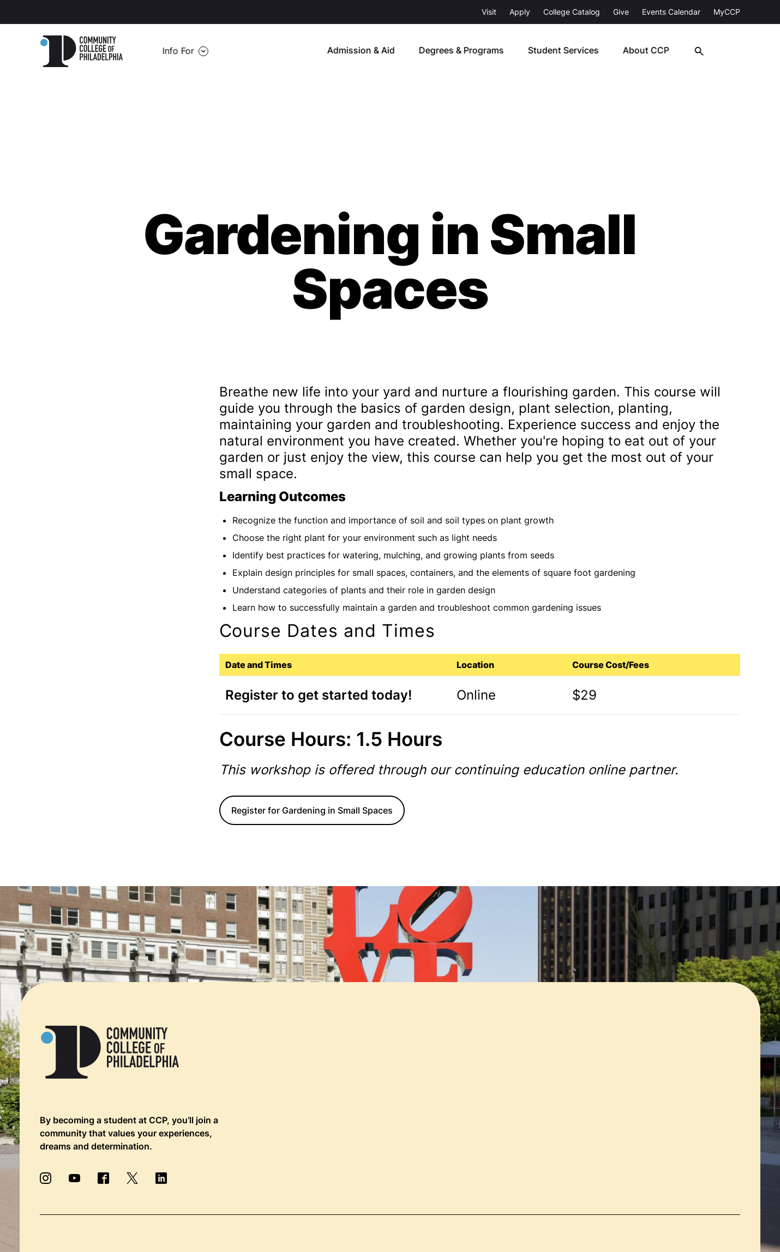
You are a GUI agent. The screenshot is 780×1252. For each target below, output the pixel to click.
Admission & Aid (369, 51)
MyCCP (726, 11)
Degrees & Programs (469, 51)
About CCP (652, 51)
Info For (174, 51)
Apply (519, 11)
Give (621, 11)
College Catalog (571, 11)
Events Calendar (671, 11)
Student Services (570, 51)
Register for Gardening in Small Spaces (312, 810)
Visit (489, 11)
